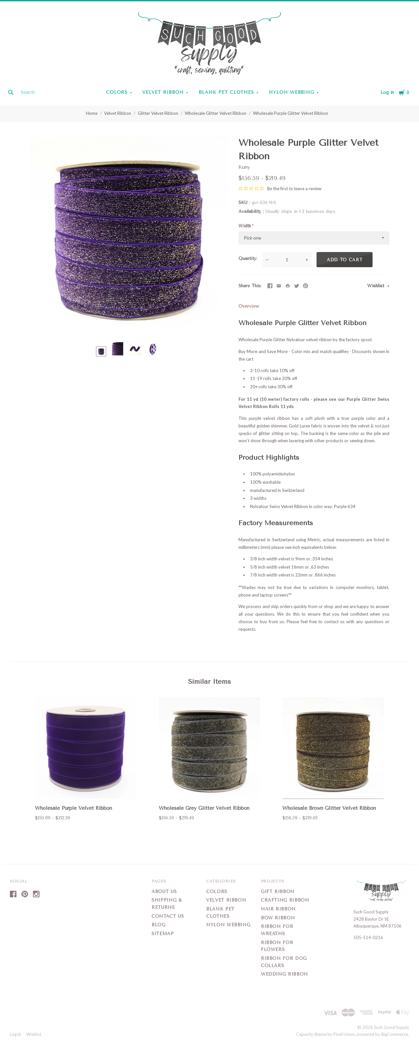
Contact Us (168, 916)
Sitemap (163, 933)
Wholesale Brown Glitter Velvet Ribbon (329, 808)
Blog (159, 924)
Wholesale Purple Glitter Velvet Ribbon (290, 113)
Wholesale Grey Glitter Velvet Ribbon (204, 808)
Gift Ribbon (277, 891)
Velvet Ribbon (163, 92)
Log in (387, 92)
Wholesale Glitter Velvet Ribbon (215, 113)
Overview (248, 306)
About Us (164, 891)
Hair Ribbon (278, 909)
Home (92, 113)
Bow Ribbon (278, 917)
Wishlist (376, 285)
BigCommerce (394, 1034)
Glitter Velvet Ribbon (158, 113)
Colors (117, 92)
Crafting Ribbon (285, 900)
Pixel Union (344, 1034)
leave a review (307, 188)
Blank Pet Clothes (226, 92)
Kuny (244, 167)
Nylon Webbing (292, 92)
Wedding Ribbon (284, 974)
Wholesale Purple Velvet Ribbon (73, 808)
